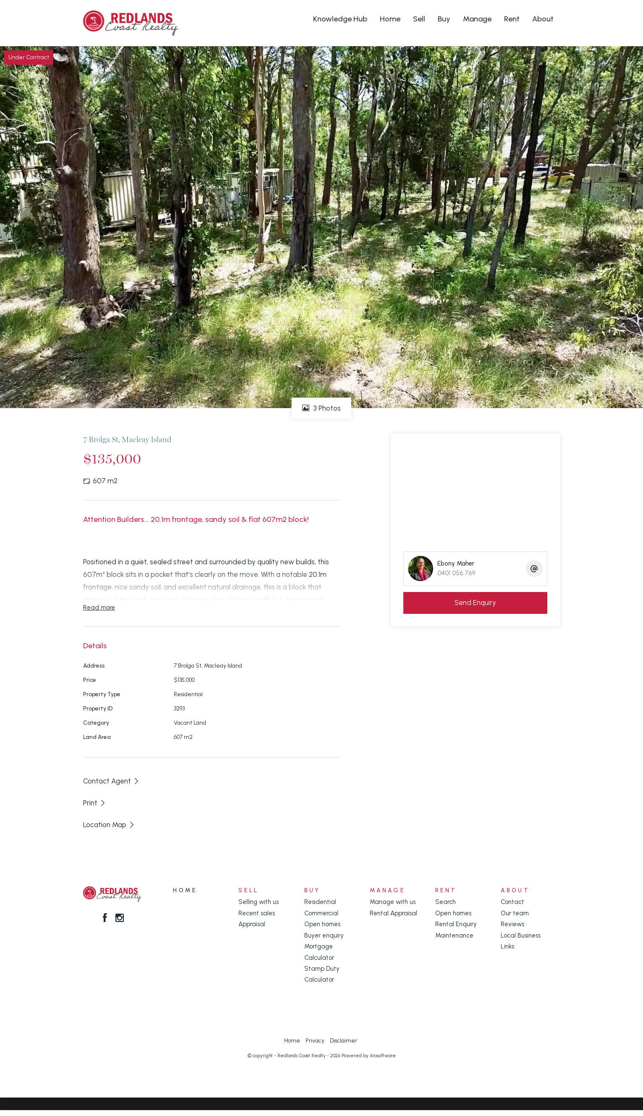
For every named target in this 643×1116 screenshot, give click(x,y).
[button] (94, 803)
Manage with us (393, 902)
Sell (419, 19)
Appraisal (251, 924)
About (543, 19)
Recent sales (256, 913)
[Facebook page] (106, 919)
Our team (515, 913)
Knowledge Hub (340, 19)
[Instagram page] (120, 919)
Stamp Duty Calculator (322, 974)
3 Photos (321, 408)
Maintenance (454, 935)
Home (390, 19)
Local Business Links (521, 941)
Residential (320, 902)
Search (445, 902)
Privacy (315, 1040)
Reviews (512, 924)
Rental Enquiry (456, 924)
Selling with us (258, 902)
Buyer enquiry (324, 935)
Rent (512, 19)
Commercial (321, 913)
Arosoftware (383, 1055)
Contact (512, 902)
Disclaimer (343, 1040)
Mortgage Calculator (319, 952)
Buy (444, 19)
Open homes (322, 924)
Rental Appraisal (393, 913)
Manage (477, 19)
